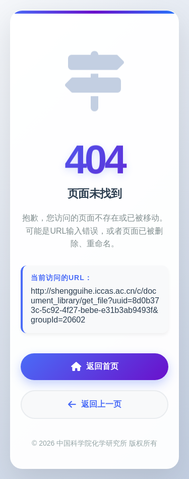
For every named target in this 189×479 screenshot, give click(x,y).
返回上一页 (94, 404)
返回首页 (94, 366)
